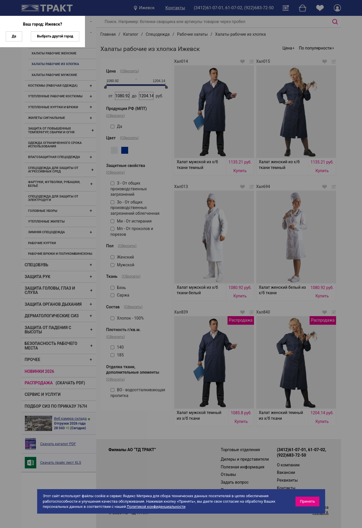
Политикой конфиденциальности (156, 506)
